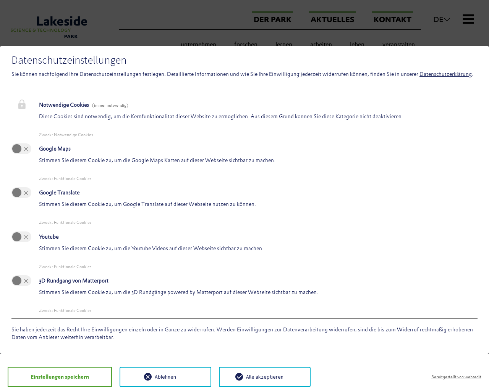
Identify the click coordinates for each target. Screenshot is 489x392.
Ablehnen (153, 376)
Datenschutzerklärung (445, 74)
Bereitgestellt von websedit (456, 376)
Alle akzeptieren (252, 376)
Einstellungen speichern (53, 376)
